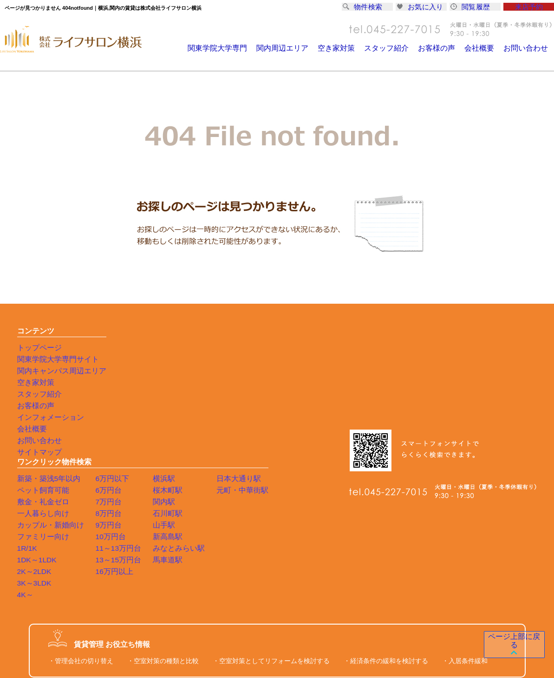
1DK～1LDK (124, 428)
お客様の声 (442, 48)
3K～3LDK (122, 452)
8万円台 (188, 382)
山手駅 (238, 394)
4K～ (114, 463)
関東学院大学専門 (234, 48)
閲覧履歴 (471, 7)
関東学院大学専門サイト (53, 359)
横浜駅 (238, 347)
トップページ (36, 347)
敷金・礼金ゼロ (129, 370)
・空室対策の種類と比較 (163, 530)
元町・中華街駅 (309, 359)
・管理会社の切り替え (80, 530)
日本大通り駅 (305, 347)
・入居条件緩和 (465, 530)
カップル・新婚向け (136, 394)
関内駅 (238, 370)
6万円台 (188, 359)
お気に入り (421, 7)
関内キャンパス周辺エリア (56, 370)
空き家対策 (347, 48)
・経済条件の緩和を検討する (386, 530)
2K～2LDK (122, 440)
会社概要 (483, 48)
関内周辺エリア (296, 48)
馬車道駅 (242, 428)
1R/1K (116, 417)
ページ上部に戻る (510, 645)
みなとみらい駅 (251, 417)
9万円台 (188, 394)
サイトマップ (36, 452)
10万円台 (190, 405)
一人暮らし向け (129, 382)
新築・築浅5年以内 (135, 347)
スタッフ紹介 (395, 48)
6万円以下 (192, 347)
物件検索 (364, 7)
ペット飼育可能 (129, 359)
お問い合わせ (527, 48)
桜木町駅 (242, 359)
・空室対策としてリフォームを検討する (271, 530)
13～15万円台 (197, 428)
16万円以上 (193, 440)
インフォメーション (46, 417)
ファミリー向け (129, 405)
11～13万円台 (197, 417)
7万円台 (188, 370)
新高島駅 (242, 405)
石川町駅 (242, 382)
